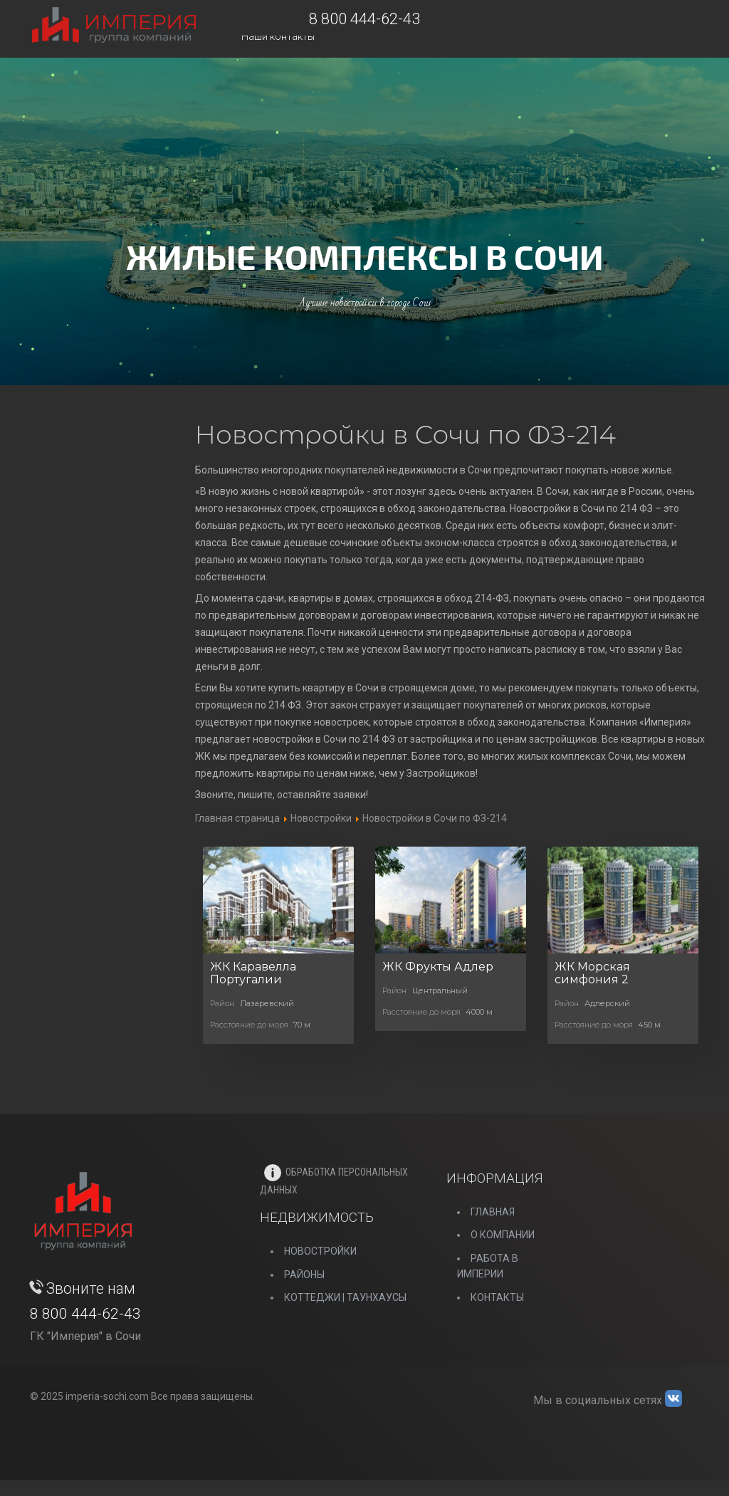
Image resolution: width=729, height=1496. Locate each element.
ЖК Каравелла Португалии (253, 973)
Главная (493, 1212)
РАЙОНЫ (304, 1274)
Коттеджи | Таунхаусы (345, 1297)
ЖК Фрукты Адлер (437, 966)
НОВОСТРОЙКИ (320, 1251)
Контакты (497, 1297)
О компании (503, 1234)
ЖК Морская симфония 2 (592, 973)
